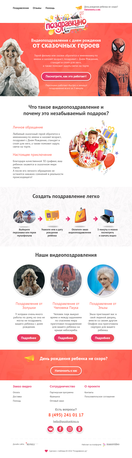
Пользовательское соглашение (100, 396)
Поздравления (21, 8)
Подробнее (28, 338)
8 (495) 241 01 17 (66, 415)
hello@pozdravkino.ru (66, 421)
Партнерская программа (61, 392)
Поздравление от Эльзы (103, 305)
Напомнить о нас (92, 9)
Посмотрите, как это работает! (66, 76)
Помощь (50, 8)
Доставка (17, 396)
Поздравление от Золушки (29, 305)
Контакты (89, 392)
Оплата (16, 392)
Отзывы (37, 8)
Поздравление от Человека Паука (66, 305)
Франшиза (55, 396)
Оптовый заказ (57, 400)
